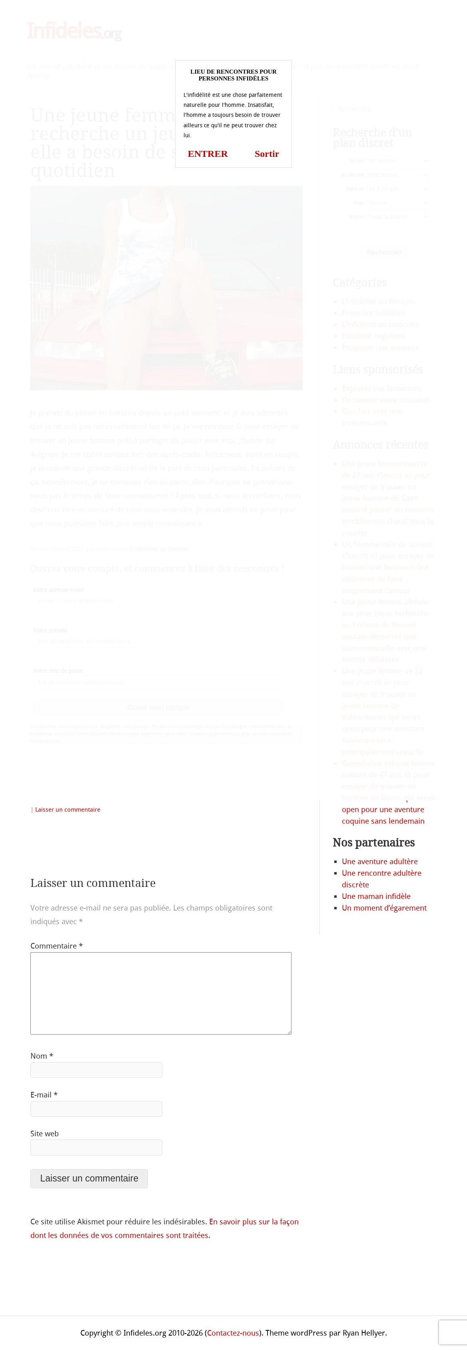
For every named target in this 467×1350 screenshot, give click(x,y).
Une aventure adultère (380, 861)
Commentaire (56, 946)
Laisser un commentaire (67, 809)
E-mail (44, 1094)
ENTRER (208, 153)
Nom (41, 1056)
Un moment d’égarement (384, 908)
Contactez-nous (233, 1333)
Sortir (267, 153)
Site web (44, 1133)
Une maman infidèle (376, 896)
